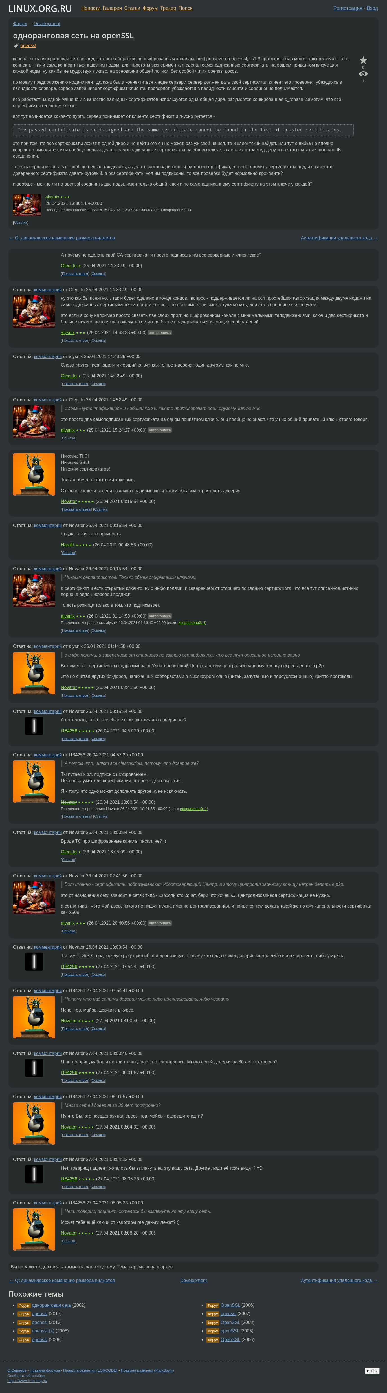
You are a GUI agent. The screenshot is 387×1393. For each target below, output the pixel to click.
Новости (90, 8)
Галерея (112, 8)
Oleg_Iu (69, 265)
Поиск (185, 8)
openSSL (230, 1330)
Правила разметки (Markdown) (147, 1370)
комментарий (48, 289)
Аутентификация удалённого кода (336, 237)
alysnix (52, 197)
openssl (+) (43, 1330)
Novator (69, 501)
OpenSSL (230, 1305)
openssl (28, 45)
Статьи (132, 8)
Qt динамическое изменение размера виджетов (65, 237)
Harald (67, 544)
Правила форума (45, 1370)
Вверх (372, 1371)
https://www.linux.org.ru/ (27, 1381)
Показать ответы (76, 509)
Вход (372, 8)
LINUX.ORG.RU (40, 8)
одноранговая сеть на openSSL (73, 35)
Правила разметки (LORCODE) (90, 1370)
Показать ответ (75, 273)
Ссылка (20, 222)
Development (47, 23)
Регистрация (347, 8)
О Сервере (17, 1370)
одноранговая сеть (51, 1305)
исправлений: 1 (191, 623)
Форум (150, 8)
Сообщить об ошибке (26, 1376)
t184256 (69, 730)
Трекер (168, 8)
